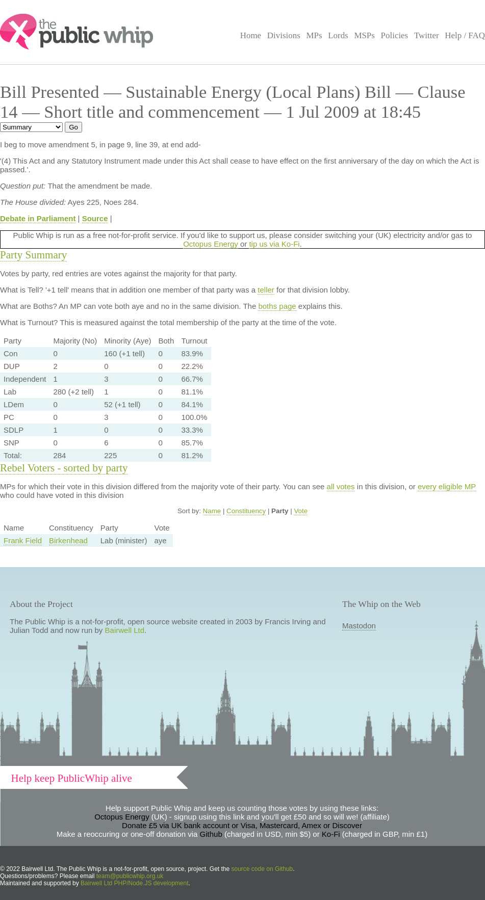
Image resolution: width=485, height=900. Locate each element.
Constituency (246, 511)
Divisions (283, 35)
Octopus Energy (210, 244)
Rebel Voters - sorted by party (64, 468)
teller (266, 289)
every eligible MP (447, 486)
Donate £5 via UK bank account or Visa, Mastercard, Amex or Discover (242, 825)
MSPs (364, 35)
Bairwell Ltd (125, 630)
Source (95, 218)
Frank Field (23, 540)
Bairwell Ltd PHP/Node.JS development (134, 883)
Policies (395, 35)
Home (250, 35)
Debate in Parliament (37, 218)
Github (211, 834)
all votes (341, 486)
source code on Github (262, 868)
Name (212, 511)
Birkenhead (68, 540)
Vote (301, 511)
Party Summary (33, 255)
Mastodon (359, 625)
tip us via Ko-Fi (274, 244)
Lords (338, 35)
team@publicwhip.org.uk (130, 876)
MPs (314, 35)
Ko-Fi (331, 834)
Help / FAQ (465, 35)
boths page (277, 306)
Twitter (426, 35)
